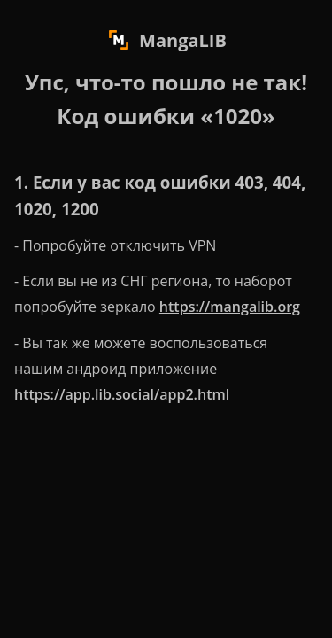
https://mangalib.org (229, 306)
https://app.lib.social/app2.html (121, 394)
